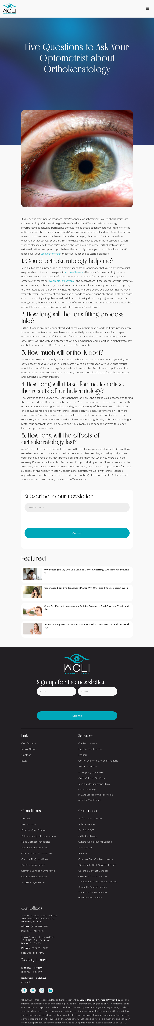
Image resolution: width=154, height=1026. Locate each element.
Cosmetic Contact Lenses (92, 887)
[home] (9, 8)
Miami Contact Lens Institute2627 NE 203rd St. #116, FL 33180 (38, 940)
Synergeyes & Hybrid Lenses (95, 841)
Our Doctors (28, 743)
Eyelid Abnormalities (33, 865)
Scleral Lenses (86, 824)
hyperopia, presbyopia (61, 280)
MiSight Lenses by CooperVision (95, 794)
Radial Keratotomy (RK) (35, 847)
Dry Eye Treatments (90, 749)
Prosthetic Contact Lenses (92, 876)
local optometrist (51, 253)
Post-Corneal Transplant (35, 841)
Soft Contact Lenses (90, 818)
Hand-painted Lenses (90, 897)
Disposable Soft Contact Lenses (97, 865)
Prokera (82, 754)
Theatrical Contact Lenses (92, 892)
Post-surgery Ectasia (33, 830)
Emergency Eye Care (90, 772)
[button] (147, 8)
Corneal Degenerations (34, 859)
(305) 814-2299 (40, 948)
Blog (24, 760)
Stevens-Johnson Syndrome (38, 870)
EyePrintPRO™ (86, 830)
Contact (26, 754)
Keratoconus (28, 824)
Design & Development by (72, 1000)
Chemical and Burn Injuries (37, 853)
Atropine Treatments (89, 800)
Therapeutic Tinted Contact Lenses (97, 881)
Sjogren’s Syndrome (33, 882)
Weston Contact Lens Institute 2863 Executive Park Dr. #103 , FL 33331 (39, 918)
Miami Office (28, 749)
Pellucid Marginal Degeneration (39, 835)
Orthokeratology (87, 789)
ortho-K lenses (74, 272)
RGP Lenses (85, 847)
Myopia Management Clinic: (94, 783)
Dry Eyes (26, 818)
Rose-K (82, 853)
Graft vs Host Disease (34, 876)
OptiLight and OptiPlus (91, 778)
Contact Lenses (87, 743)
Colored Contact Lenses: (93, 870)
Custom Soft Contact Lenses (95, 859)
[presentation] (49, 520)
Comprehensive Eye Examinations (98, 760)
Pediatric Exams (87, 766)
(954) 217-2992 (39, 926)
